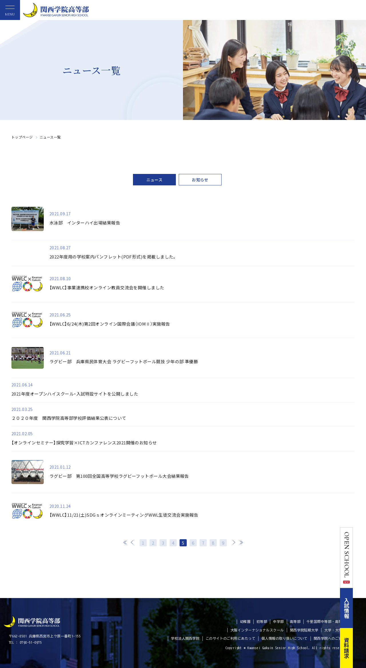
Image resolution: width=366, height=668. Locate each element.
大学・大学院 (335, 630)
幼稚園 (245, 621)
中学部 (278, 621)
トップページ (22, 137)
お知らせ (200, 179)
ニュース (154, 179)
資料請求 (359, 648)
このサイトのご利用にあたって (230, 638)
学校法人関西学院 (185, 638)
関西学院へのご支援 (330, 638)
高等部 (295, 621)
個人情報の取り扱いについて (284, 638)
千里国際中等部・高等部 (326, 621)
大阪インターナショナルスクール (257, 630)
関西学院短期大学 (304, 630)
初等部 (261, 621)
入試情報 (359, 608)
